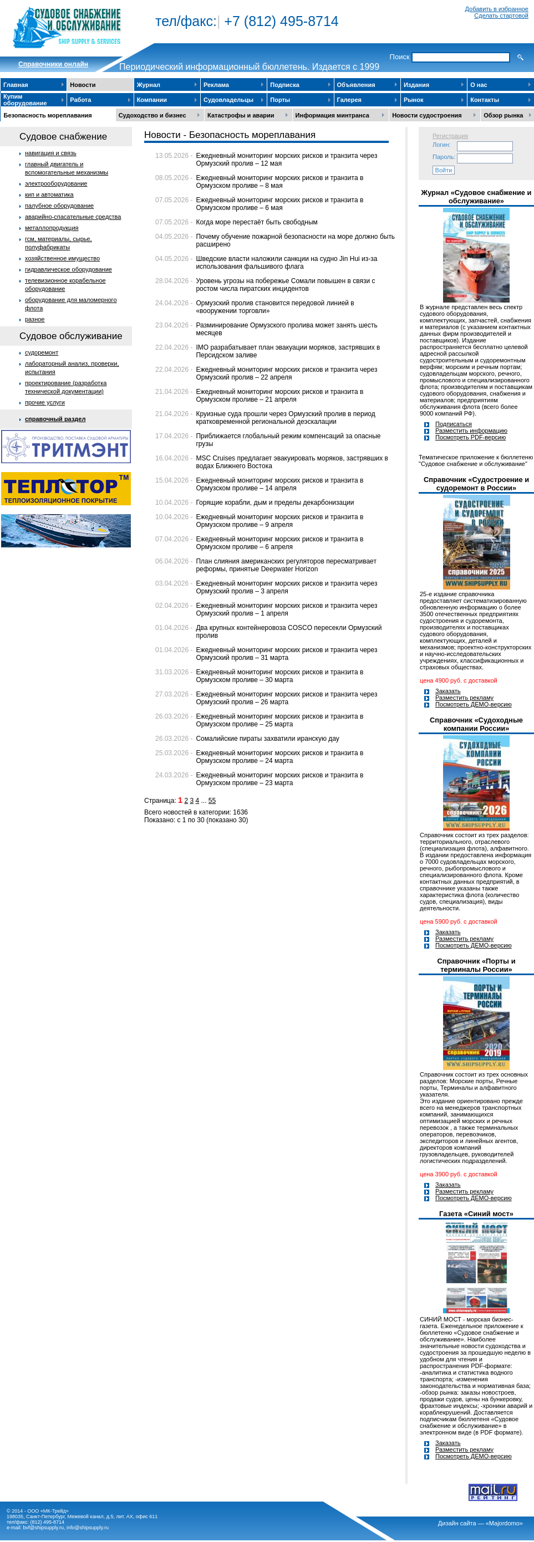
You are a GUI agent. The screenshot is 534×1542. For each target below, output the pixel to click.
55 (212, 801)
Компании (152, 99)
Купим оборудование (25, 99)
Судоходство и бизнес (152, 115)
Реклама (216, 84)
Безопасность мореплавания (48, 115)
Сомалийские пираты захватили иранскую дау (267, 738)
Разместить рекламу (464, 697)
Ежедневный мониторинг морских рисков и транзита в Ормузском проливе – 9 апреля (279, 521)
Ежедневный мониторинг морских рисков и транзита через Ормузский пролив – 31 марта (286, 654)
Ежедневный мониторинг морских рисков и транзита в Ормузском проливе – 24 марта (279, 757)
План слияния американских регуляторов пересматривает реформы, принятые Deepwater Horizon (286, 565)
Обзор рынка (503, 115)
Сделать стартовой (501, 15)
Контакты (484, 99)
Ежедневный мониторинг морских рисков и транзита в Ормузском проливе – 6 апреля (279, 543)
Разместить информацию (471, 430)
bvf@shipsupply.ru (43, 1527)
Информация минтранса (332, 115)
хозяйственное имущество (62, 258)
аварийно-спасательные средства (73, 216)
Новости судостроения (427, 115)
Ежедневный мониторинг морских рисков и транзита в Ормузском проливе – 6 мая (279, 204)
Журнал (148, 84)
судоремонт (41, 352)
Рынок (414, 99)
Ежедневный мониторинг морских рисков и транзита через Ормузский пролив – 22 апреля (286, 373)
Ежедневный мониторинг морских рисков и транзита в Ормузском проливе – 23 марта (279, 779)
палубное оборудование (59, 205)
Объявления (356, 84)
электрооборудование (56, 183)
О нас (478, 84)
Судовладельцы (228, 99)
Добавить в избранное (496, 9)
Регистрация (450, 135)
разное (34, 319)
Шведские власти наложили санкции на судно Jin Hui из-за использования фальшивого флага (286, 262)
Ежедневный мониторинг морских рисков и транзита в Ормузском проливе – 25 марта (279, 720)
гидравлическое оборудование (68, 269)
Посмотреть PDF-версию (470, 437)
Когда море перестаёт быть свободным (256, 222)
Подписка (284, 84)
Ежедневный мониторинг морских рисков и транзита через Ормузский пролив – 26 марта (286, 698)
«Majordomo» (504, 1523)
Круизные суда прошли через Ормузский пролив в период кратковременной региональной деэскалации (285, 418)
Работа (80, 99)
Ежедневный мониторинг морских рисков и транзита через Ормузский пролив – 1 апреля (286, 609)
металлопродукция (52, 227)
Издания (416, 84)
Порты (280, 99)
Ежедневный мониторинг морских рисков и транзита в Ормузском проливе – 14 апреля (279, 484)
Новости (82, 84)
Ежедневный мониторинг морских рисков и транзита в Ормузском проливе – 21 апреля (279, 395)
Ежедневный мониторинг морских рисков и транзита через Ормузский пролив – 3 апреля (286, 587)
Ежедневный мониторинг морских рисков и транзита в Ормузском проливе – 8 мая (279, 181)
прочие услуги (45, 402)
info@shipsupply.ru (88, 1527)
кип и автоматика (49, 194)
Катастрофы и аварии (240, 115)
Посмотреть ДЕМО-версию (473, 704)
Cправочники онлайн (53, 64)
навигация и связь (51, 153)
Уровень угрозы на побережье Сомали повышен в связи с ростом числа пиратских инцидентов (285, 285)
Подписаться (453, 424)
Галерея (349, 99)
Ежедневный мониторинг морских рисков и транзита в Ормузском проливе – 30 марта (279, 676)
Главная (15, 84)
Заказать (448, 691)
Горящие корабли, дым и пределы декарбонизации (275, 502)
